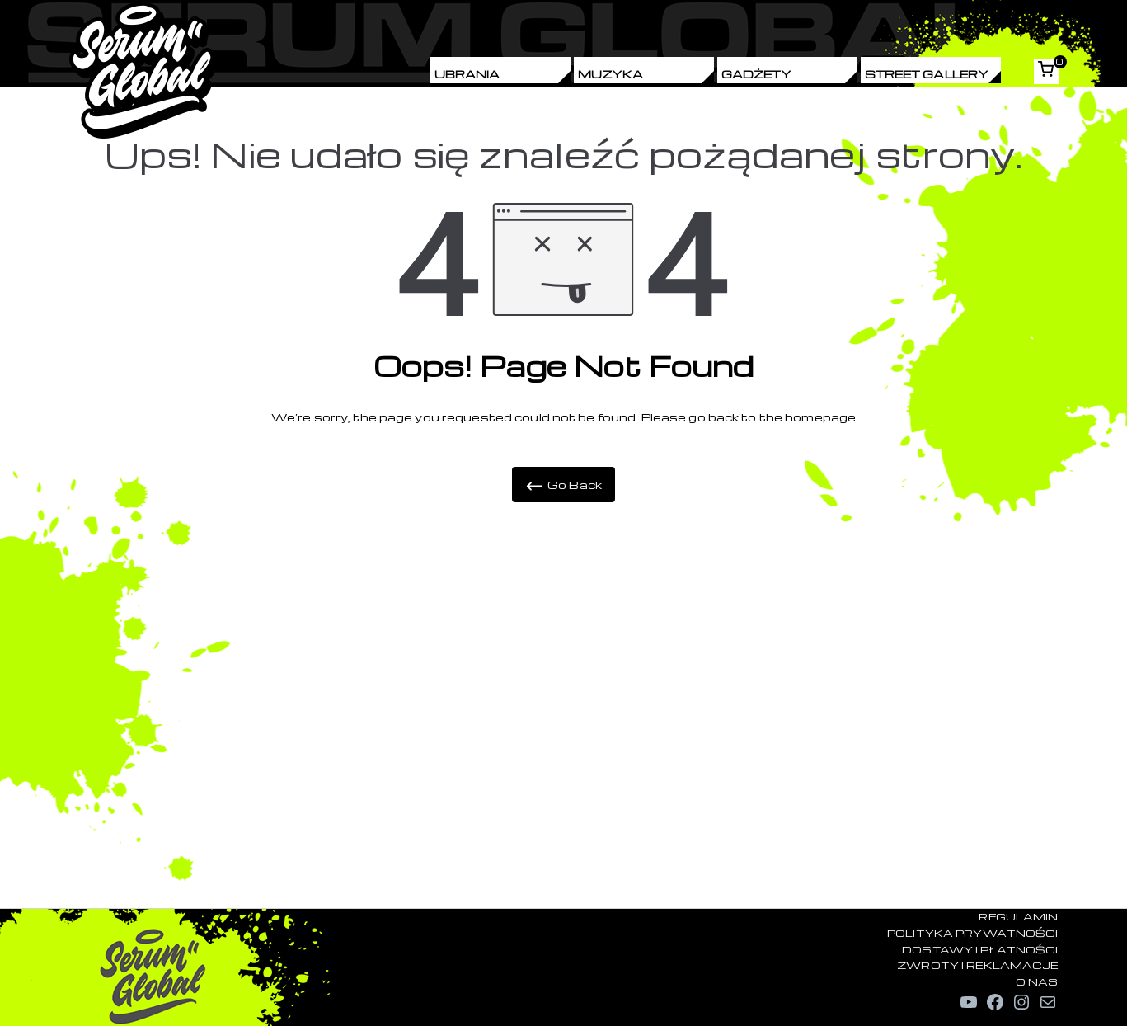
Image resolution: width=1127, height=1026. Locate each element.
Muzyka (611, 74)
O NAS (1037, 981)
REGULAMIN (1018, 916)
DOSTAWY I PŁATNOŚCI (980, 949)
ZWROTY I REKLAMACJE (977, 965)
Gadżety (756, 74)
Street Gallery (927, 74)
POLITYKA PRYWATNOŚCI (972, 932)
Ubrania (467, 74)
